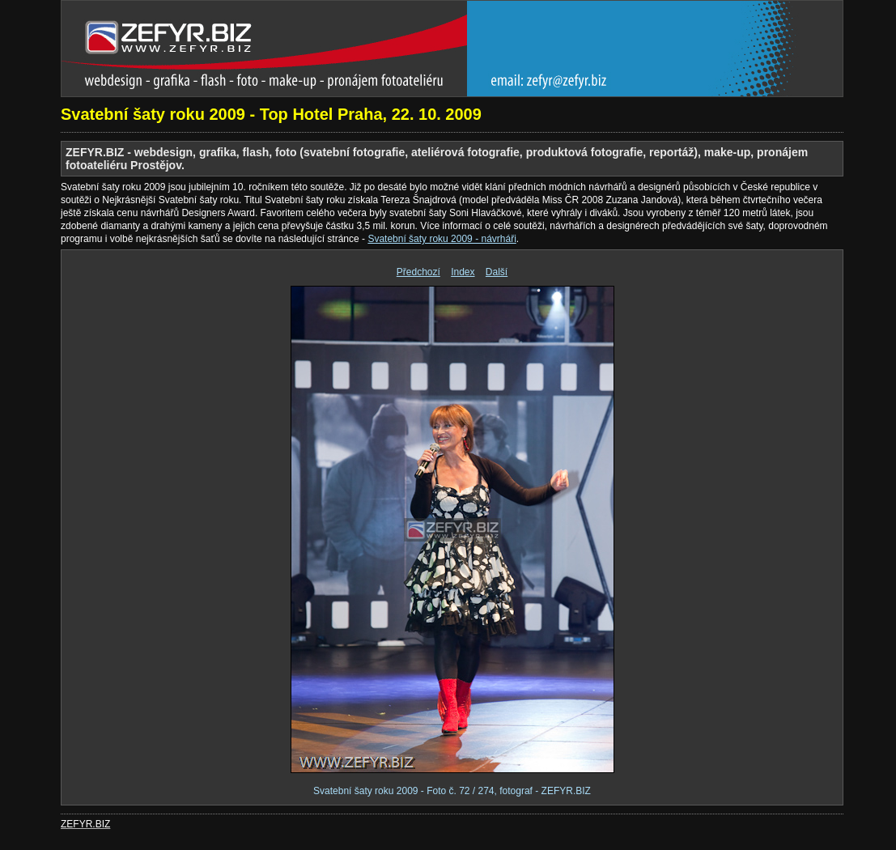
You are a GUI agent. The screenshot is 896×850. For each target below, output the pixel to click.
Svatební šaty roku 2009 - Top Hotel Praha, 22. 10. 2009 (271, 114)
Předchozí (418, 272)
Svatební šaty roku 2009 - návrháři (441, 238)
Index (462, 272)
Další (496, 272)
